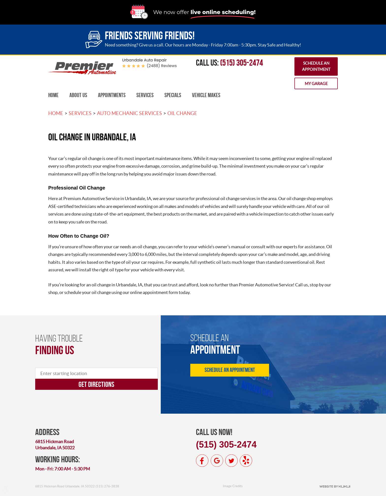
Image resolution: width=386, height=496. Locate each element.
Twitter (231, 460)
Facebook (202, 460)
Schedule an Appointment (316, 66)
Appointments (112, 95)
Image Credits (233, 486)
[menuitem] (53, 95)
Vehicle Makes (206, 95)
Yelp (246, 460)
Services (145, 95)
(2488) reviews (162, 66)
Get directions (96, 384)
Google (216, 460)
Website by (335, 486)
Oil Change (182, 113)
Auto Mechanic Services (129, 113)
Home (53, 95)
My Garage (316, 83)
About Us (78, 95)
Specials (172, 95)
